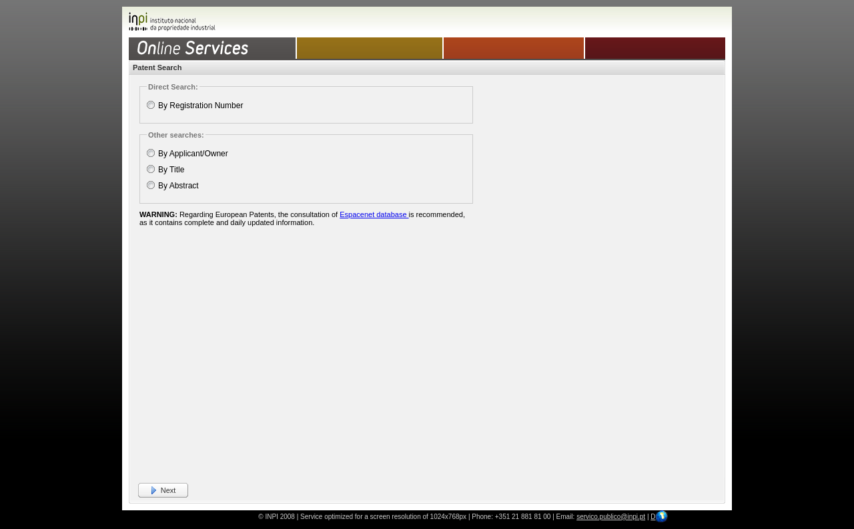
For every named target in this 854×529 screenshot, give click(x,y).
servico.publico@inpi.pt (610, 516)
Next (168, 490)
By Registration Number (200, 105)
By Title (171, 169)
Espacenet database (374, 214)
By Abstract (178, 185)
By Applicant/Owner (193, 153)
